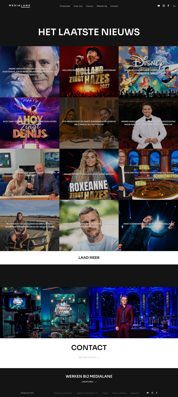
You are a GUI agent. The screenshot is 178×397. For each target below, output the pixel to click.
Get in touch (89, 357)
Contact (114, 6)
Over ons (78, 6)
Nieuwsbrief (135, 393)
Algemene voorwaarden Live (87, 393)
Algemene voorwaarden (63, 393)
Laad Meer (89, 258)
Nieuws (89, 6)
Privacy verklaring (119, 393)
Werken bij (102, 6)
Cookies (105, 393)
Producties (65, 6)
